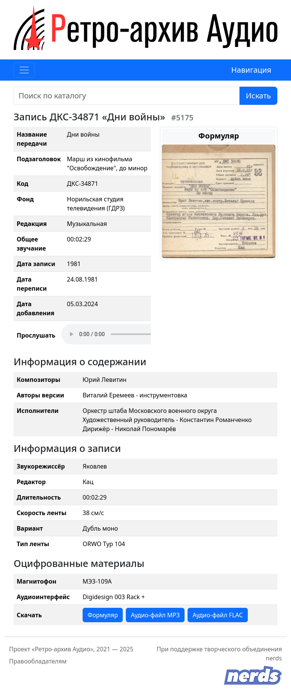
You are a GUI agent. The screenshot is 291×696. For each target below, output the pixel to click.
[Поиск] (127, 96)
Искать (258, 95)
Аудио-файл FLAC (217, 615)
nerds (274, 658)
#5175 (182, 117)
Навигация (251, 70)
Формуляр (103, 615)
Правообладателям (38, 661)
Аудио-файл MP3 (155, 615)
